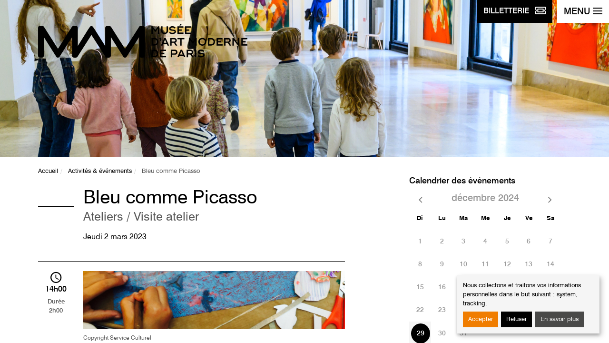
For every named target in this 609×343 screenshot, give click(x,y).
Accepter (480, 319)
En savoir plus (559, 319)
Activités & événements (100, 171)
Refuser (516, 319)
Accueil (48, 171)
